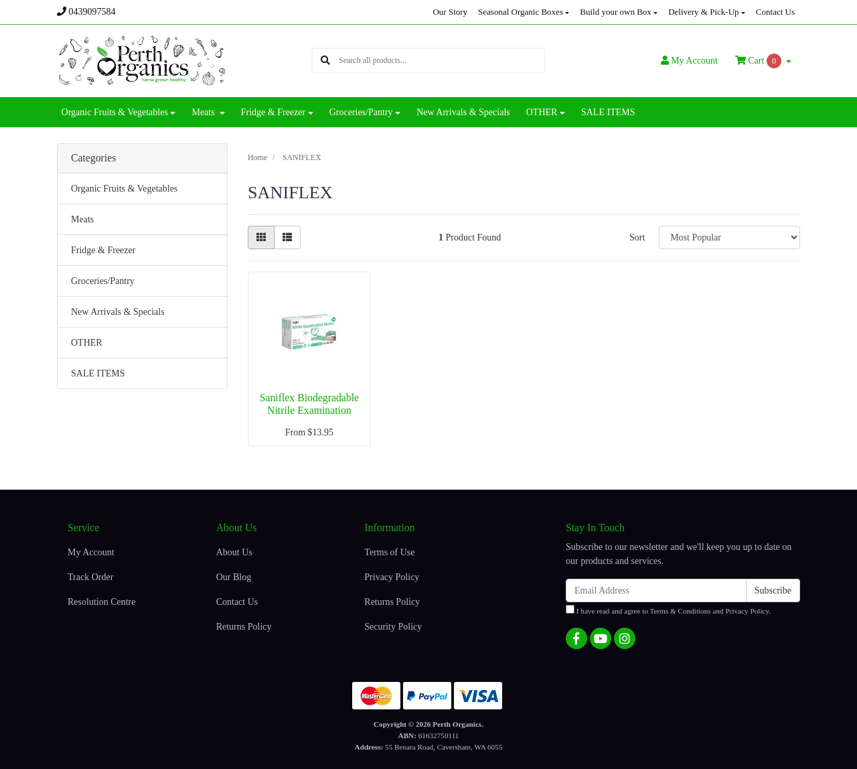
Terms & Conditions (680, 611)
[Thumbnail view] (261, 237)
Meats (82, 219)
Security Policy (393, 627)
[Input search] (441, 60)
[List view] (287, 237)
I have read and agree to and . (668, 610)
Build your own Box (615, 12)
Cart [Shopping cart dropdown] (759, 61)
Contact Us (775, 12)
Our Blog (234, 577)
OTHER (86, 343)
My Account (91, 552)
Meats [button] (204, 112)
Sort (637, 237)
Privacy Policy (391, 577)
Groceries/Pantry (103, 281)
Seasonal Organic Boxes (520, 12)
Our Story (450, 12)
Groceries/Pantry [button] (361, 112)
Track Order (90, 577)
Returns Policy (244, 627)
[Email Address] (656, 590)
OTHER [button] (542, 112)
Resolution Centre (102, 602)
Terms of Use (389, 552)
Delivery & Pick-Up (703, 12)
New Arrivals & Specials (463, 112)
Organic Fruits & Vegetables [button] (115, 112)
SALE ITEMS (608, 112)
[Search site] (325, 60)
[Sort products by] (729, 237)
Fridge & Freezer (103, 250)
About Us (234, 552)
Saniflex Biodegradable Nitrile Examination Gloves (309, 410)
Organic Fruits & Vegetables (124, 189)
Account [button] (689, 61)
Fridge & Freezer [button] (273, 112)
